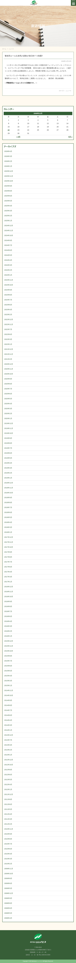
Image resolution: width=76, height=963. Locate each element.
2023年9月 (8, 290)
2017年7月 (8, 562)
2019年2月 (8, 473)
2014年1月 (8, 730)
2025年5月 (8, 201)
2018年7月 (8, 507)
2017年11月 (8, 542)
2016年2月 (8, 631)
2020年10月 (8, 374)
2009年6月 (8, 883)
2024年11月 (8, 230)
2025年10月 (8, 181)
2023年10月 (8, 285)
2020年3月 (8, 408)
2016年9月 (8, 601)
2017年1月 (8, 582)
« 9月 (18, 137)
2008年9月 (8, 898)
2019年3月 (8, 468)
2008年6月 (8, 908)
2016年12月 (8, 587)
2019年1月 (8, 478)
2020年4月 (8, 404)
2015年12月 (8, 641)
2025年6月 (8, 196)
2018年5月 (8, 517)
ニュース (68, 90)
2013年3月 (8, 745)
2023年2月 (8, 314)
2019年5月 (8, 458)
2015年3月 (8, 681)
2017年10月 (8, 547)
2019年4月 (8, 463)
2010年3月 (8, 859)
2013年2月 (8, 750)
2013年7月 (8, 740)
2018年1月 (8, 532)
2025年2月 (8, 216)
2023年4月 (8, 309)
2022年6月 (8, 334)
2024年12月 (8, 225)
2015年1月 (8, 685)
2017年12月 (8, 537)
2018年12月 (8, 483)
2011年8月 (8, 799)
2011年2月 (8, 824)
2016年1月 (8, 636)
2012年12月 (8, 760)
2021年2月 (8, 359)
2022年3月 (8, 339)
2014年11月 (8, 690)
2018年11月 (8, 488)
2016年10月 (8, 596)
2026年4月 (8, 151)
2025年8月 (8, 191)
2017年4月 (8, 572)
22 (8, 130)
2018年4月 (8, 522)
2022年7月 (8, 329)
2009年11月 (8, 869)
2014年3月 (8, 725)
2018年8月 (8, 502)
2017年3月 (8, 577)
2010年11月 (8, 829)
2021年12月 (8, 349)
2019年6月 (8, 453)
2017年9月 (8, 552)
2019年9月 (8, 438)
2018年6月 (8, 512)
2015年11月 (8, 646)
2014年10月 (8, 695)
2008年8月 (8, 903)
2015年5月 (8, 671)
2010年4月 (8, 854)
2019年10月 (8, 433)
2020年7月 (8, 389)
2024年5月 (8, 255)
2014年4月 (8, 720)
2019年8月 (8, 443)
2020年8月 (8, 384)
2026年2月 (8, 161)
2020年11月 (8, 369)
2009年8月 (8, 878)
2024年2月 (8, 270)
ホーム (4, 49)
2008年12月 (8, 893)
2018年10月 (8, 493)
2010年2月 (8, 864)
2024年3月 (8, 265)
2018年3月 (8, 527)
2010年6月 (8, 849)
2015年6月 (8, 666)
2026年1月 (8, 166)
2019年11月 (8, 428)
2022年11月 (8, 324)
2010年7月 (8, 844)
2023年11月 (8, 280)
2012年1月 (8, 789)
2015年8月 (8, 656)
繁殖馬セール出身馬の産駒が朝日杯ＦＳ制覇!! (24, 56)
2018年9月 (8, 497)
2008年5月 (8, 913)
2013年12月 (8, 735)
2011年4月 (8, 814)
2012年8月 (8, 770)
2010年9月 (8, 834)
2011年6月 (8, 804)
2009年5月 (8, 888)
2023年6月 (8, 305)
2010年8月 (8, 839)
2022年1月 (8, 344)
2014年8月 (8, 705)
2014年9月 (8, 700)
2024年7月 (8, 245)
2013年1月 (8, 755)
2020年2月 (8, 413)
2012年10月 (8, 765)
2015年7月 (8, 661)
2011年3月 (8, 819)
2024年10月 (8, 235)
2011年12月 (8, 794)
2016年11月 (8, 591)
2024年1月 (8, 275)
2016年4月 (8, 621)
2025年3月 (8, 211)
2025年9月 (8, 186)
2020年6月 (8, 394)
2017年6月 (8, 567)
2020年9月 (8, 379)
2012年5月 (8, 779)
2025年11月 (8, 176)
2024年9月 (8, 240)
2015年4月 (8, 676)
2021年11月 (8, 354)
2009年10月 (8, 873)
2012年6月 (8, 774)
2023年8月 (8, 295)
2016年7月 (8, 611)
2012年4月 (8, 784)
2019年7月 (8, 448)
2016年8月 (8, 606)
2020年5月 (8, 399)
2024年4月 (8, 260)
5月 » (70, 137)
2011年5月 (8, 809)
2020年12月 (8, 364)
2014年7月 (8, 710)
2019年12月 (8, 423)
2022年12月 (8, 319)
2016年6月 (8, 616)
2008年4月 (8, 918)
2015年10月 (8, 651)
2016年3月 (8, 626)
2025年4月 (8, 206)
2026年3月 (8, 156)
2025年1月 (8, 221)
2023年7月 (8, 300)
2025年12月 (8, 171)
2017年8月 (8, 557)
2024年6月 (8, 250)
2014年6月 (8, 715)
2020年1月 (8, 418)
